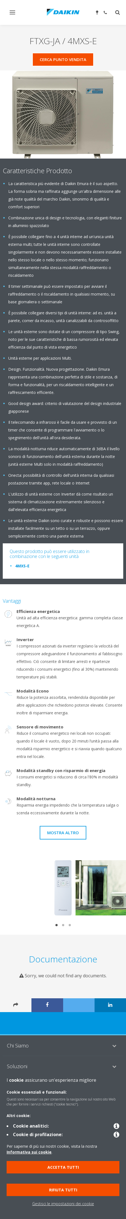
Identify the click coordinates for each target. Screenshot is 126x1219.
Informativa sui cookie (29, 1152)
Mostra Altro (63, 832)
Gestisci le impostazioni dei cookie (63, 1203)
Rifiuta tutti (63, 1189)
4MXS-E (22, 565)
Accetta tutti (63, 1167)
